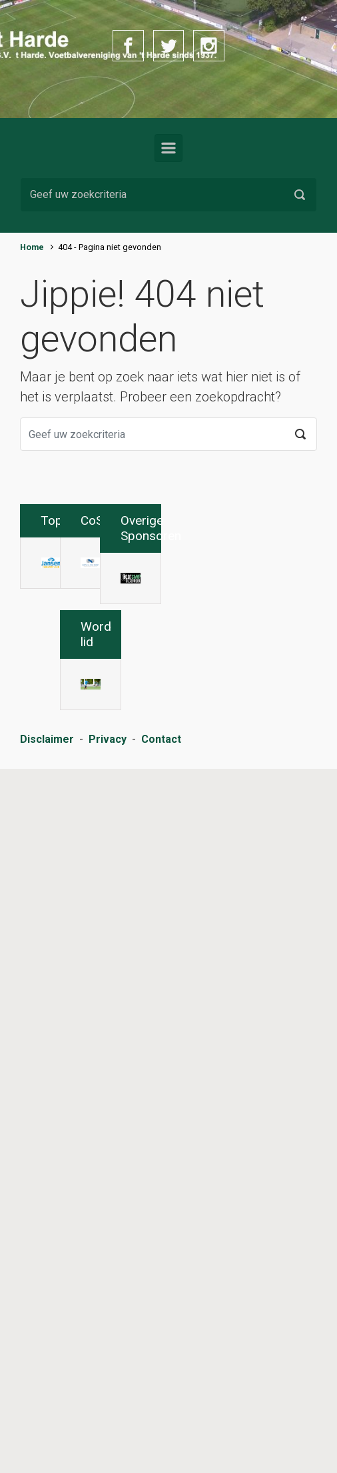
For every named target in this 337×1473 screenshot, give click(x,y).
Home (32, 247)
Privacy (108, 1460)
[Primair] (168, 148)
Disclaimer (47, 1460)
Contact (161, 1460)
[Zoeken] (168, 194)
